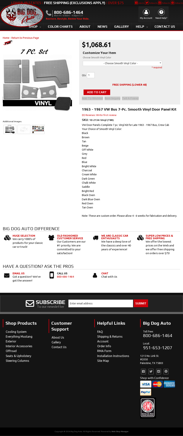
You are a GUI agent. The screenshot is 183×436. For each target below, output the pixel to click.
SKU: (85, 120)
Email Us (19, 274)
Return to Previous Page (25, 37)
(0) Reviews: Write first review (99, 115)
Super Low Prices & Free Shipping (159, 237)
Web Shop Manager (120, 432)
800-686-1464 (65, 277)
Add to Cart (100, 92)
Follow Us (151, 3)
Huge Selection (24, 236)
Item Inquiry (114, 98)
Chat (104, 274)
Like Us (139, 3)
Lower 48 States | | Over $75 (67, 3)
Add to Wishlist (92, 98)
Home (6, 37)
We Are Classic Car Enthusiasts (114, 237)
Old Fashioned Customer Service (70, 237)
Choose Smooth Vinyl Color (97, 57)
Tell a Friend (133, 98)
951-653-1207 (157, 348)
